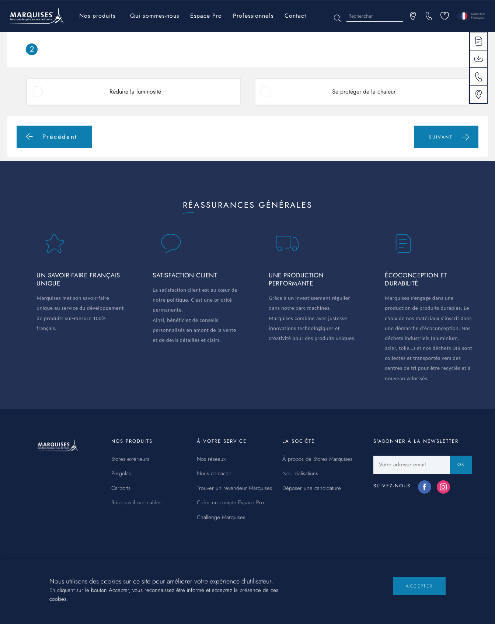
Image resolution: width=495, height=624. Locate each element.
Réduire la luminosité (135, 91)
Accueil (21, 37)
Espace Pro (206, 15)
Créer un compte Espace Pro (230, 502)
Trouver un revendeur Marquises (234, 488)
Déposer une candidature (311, 488)
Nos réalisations (300, 473)
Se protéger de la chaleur (363, 91)
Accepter (419, 592)
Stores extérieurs (130, 459)
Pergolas (121, 473)
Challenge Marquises (221, 517)
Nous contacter (214, 473)
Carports (120, 488)
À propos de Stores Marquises (317, 459)
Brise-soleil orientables (136, 502)
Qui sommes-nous (154, 15)
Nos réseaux (211, 459)
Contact (295, 15)
